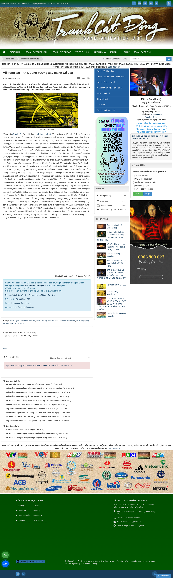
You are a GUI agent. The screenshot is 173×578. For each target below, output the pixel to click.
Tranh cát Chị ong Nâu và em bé (116, 314)
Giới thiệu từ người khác (144, 182)
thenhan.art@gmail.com (21, 303)
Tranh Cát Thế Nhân (105, 71)
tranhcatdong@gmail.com (35, 3)
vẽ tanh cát (17, 134)
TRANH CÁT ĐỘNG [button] (143, 53)
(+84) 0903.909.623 (11, 3)
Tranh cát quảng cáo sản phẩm (115, 255)
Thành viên (22, 510)
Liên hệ (37, 510)
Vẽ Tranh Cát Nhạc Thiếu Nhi (109, 88)
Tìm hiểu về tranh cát (106, 110)
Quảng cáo (38, 515)
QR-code (21, 561)
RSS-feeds (38, 520)
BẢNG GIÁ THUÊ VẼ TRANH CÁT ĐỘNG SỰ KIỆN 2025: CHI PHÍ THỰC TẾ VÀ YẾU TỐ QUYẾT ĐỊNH (111, 275)
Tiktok (155, 117)
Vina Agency (142, 561)
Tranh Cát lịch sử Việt (30, 59)
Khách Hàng (102, 99)
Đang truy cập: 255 (36, 561)
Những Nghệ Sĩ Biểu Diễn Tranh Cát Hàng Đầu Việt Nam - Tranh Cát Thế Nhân (111, 236)
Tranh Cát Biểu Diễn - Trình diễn (110, 77)
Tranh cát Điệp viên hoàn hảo (115, 292)
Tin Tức (37, 506)
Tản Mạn (101, 104)
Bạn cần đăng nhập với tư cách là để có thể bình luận (39, 365)
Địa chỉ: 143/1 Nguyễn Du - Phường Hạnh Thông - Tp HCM (30, 295)
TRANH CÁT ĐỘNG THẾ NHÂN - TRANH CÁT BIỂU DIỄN (105, 561)
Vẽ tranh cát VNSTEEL (116, 285)
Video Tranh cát (103, 93)
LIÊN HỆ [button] (126, 52)
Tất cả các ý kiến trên (143, 189)
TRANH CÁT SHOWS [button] (62, 52)
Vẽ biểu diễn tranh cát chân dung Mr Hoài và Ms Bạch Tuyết (116, 247)
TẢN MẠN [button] (114, 52)
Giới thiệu (21, 506)
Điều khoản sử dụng (89, 564)
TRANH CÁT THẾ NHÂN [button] (37, 53)
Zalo (5, 564)
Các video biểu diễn (142, 179)
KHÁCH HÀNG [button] (99, 52)
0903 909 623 (114, 67)
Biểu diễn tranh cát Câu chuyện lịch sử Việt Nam (117, 263)
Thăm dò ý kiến (24, 515)
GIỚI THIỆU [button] (16, 53)
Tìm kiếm (21, 520)
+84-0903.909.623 (22, 299)
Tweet (5, 349)
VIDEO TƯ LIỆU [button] (82, 52)
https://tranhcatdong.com (34, 285)
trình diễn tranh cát (43, 134)
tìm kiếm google (141, 186)
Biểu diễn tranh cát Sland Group (114, 226)
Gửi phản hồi (163, 576)
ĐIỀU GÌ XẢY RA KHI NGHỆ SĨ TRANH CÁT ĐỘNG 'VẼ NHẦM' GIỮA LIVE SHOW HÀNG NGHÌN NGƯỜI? (111, 303)
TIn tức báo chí (140, 175)
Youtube (148, 117)
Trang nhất (9, 59)
